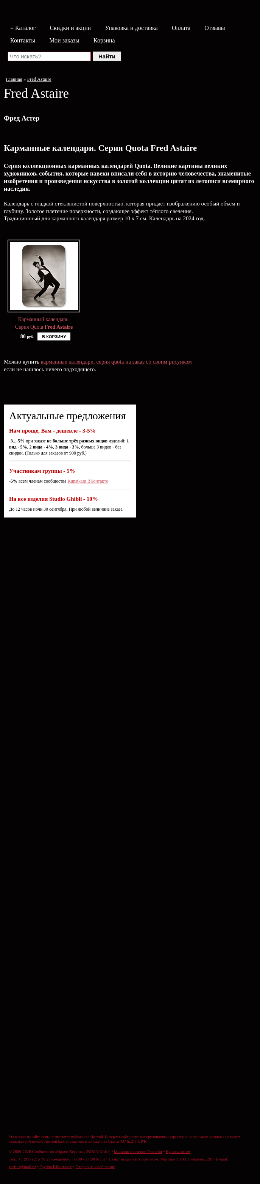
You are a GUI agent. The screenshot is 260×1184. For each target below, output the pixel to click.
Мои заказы (64, 40)
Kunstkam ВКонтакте (87, 481)
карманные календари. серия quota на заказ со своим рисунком (116, 362)
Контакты (22, 40)
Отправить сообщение (95, 1166)
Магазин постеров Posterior (138, 1151)
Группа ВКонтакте (55, 1166)
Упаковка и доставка (131, 28)
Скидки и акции (70, 28)
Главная (14, 79)
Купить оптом (178, 1151)
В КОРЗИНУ (54, 336)
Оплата (181, 28)
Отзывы (214, 28)
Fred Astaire (39, 79)
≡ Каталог (23, 28)
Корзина (104, 40)
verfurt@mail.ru (22, 1166)
